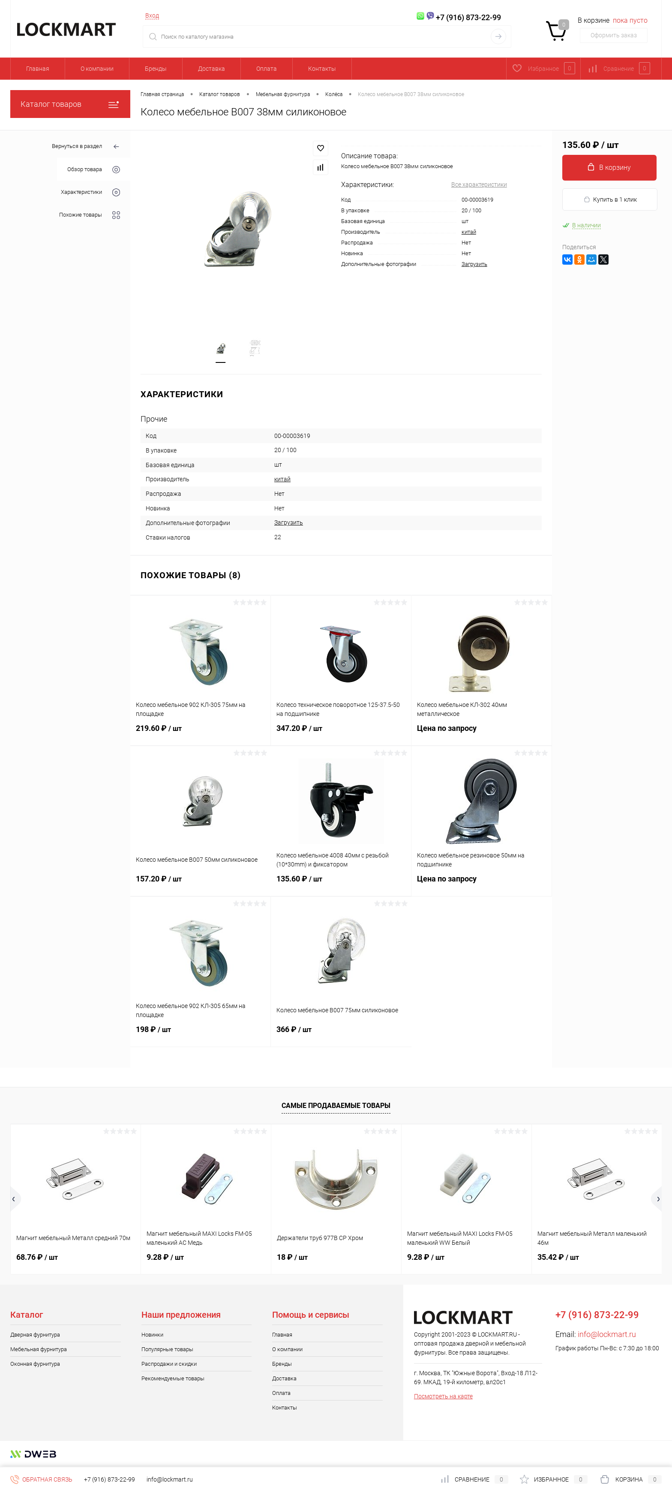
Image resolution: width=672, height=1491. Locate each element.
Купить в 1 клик (610, 199)
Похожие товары (89, 215)
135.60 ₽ (340, 885)
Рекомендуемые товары (172, 1379)
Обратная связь (41, 1479)
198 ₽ (200, 1035)
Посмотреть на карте (443, 1397)
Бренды (156, 68)
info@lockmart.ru (607, 1335)
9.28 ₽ (165, 1257)
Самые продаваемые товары (336, 1106)
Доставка (211, 68)
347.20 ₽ (340, 734)
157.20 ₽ (200, 885)
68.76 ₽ (37, 1257)
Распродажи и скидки (169, 1364)
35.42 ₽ (558, 1257)
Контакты (322, 68)
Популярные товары (167, 1350)
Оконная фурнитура (35, 1364)
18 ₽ (292, 1257)
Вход (152, 15)
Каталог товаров (70, 104)
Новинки (152, 1335)
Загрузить (474, 264)
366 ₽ (341, 1035)
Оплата (266, 68)
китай (469, 232)
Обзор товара (93, 170)
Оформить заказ (614, 35)
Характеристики (90, 192)
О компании (97, 68)
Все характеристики (479, 184)
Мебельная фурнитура (38, 1350)
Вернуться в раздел (86, 147)
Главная (37, 68)
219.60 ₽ (200, 734)
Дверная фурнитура (35, 1335)
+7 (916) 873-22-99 (109, 1479)
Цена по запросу (481, 734)
